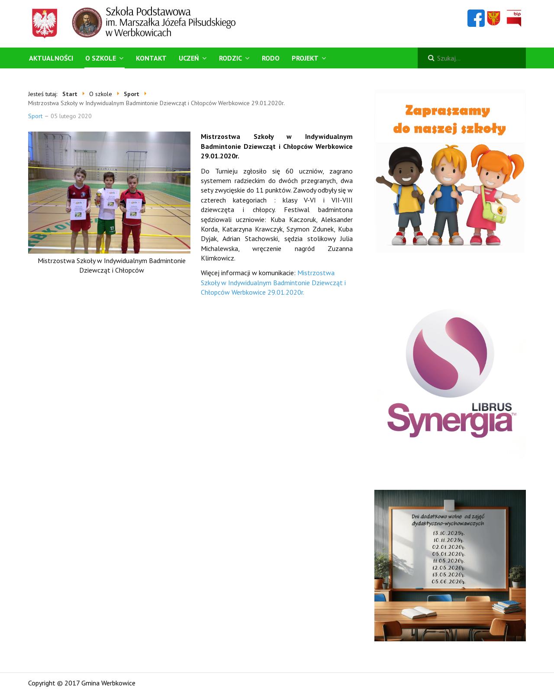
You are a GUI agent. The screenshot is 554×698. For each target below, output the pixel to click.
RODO (271, 58)
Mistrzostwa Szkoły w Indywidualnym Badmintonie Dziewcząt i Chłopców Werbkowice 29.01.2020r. (273, 282)
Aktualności (51, 58)
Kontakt (151, 58)
